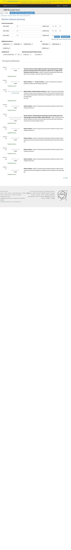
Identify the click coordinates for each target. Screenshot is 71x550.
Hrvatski (38, 195)
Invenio (8, 196)
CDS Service (10, 198)
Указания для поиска (56, 39)
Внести (13, 13)
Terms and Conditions (16, 195)
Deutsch (38, 193)
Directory (65, 5)
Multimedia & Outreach (12, 15)
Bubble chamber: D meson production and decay (35, 91)
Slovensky (52, 196)
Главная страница (4, 15)
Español (53, 193)
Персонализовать (28, 13)
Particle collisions (28, 106)
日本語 (47, 195)
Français (33, 195)
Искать (6, 13)
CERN (10, 5)
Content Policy (7, 195)
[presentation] (54, 70)
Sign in (58, 5)
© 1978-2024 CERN (15, 93)
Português (41, 196)
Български (29, 193)
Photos (18, 15)
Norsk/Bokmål (31, 196)
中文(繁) (53, 198)
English (48, 193)
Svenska (43, 198)
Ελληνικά (43, 193)
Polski (37, 196)
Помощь (19, 13)
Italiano (43, 195)
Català (34, 193)
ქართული (52, 195)
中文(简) (48, 198)
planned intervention (13, 1)
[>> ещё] (65, 178)
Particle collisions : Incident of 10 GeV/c (34, 82)
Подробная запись (12, 76)
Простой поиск (67, 39)
